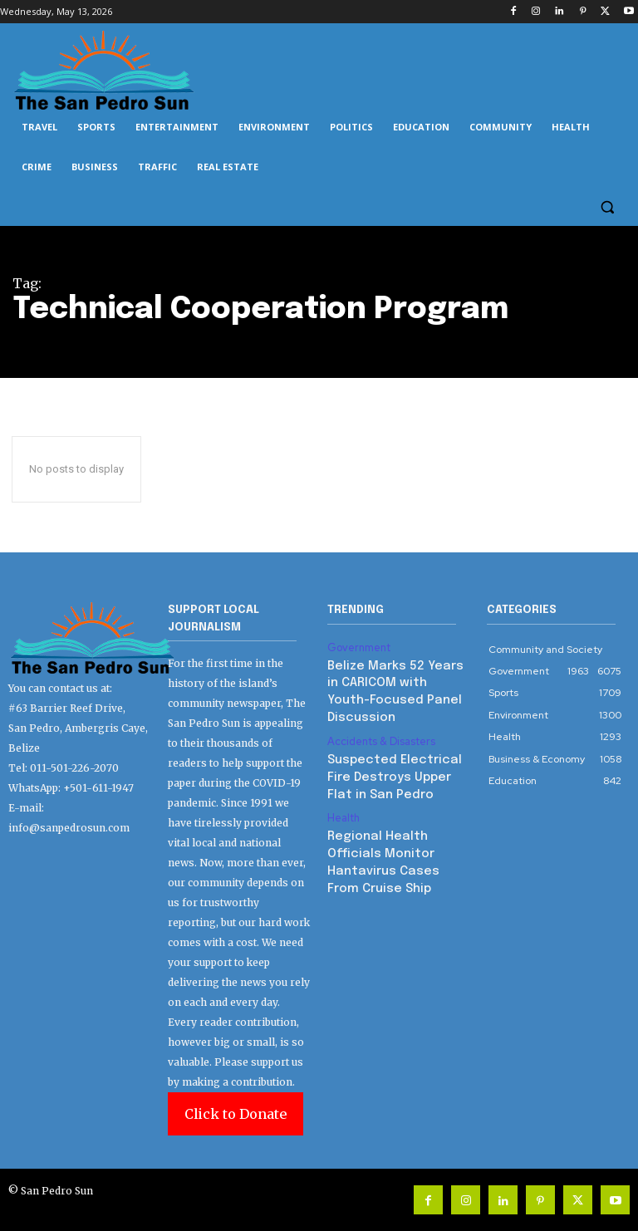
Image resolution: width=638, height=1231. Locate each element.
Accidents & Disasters (379, 717)
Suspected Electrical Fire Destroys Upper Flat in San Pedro (397, 748)
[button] (606, 207)
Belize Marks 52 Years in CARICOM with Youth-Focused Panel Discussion (395, 679)
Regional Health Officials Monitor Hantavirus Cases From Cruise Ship (396, 818)
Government (357, 647)
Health (343, 786)
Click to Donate (235, 1114)
